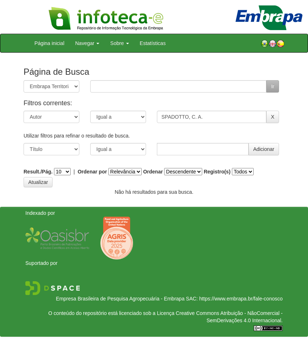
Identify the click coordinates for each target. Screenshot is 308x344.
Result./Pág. (38, 172)
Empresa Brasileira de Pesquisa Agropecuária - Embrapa (120, 299)
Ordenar (153, 172)
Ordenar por (92, 172)
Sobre (119, 43)
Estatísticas (153, 43)
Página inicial (49, 43)
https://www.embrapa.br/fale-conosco (241, 299)
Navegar (87, 43)
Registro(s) (217, 172)
